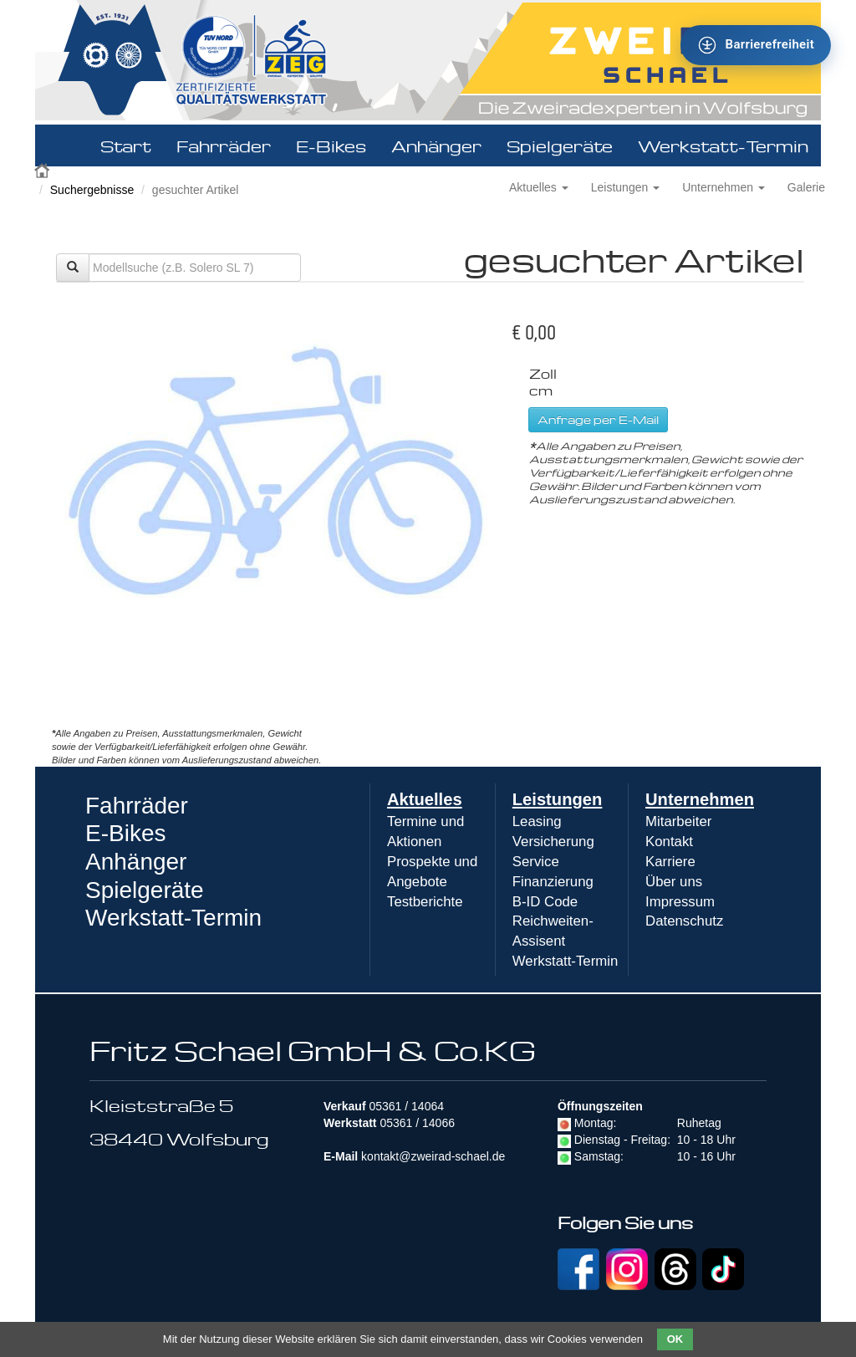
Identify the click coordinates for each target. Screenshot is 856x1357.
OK (675, 1339)
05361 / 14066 (417, 1123)
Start (125, 145)
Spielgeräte (560, 145)
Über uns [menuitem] (673, 882)
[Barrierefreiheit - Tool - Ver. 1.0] (755, 45)
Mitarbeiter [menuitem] (678, 821)
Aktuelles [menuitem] (424, 799)
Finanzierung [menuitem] (553, 882)
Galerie (806, 187)
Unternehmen (723, 187)
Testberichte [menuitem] (424, 902)
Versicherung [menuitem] (553, 841)
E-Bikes (331, 145)
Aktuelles (538, 187)
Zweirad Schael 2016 (43, 169)
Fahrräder (223, 145)
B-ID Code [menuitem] (545, 902)
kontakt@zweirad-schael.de (433, 1156)
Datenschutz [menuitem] (684, 921)
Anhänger (436, 145)
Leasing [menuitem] (537, 821)
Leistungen (625, 187)
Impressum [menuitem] (680, 902)
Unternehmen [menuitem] (699, 799)
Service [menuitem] (535, 862)
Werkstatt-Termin (723, 145)
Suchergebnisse (92, 189)
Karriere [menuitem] (670, 862)
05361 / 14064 (406, 1106)
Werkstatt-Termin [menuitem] (565, 961)
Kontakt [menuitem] (669, 841)
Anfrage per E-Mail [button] (598, 419)
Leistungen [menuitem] (557, 799)
